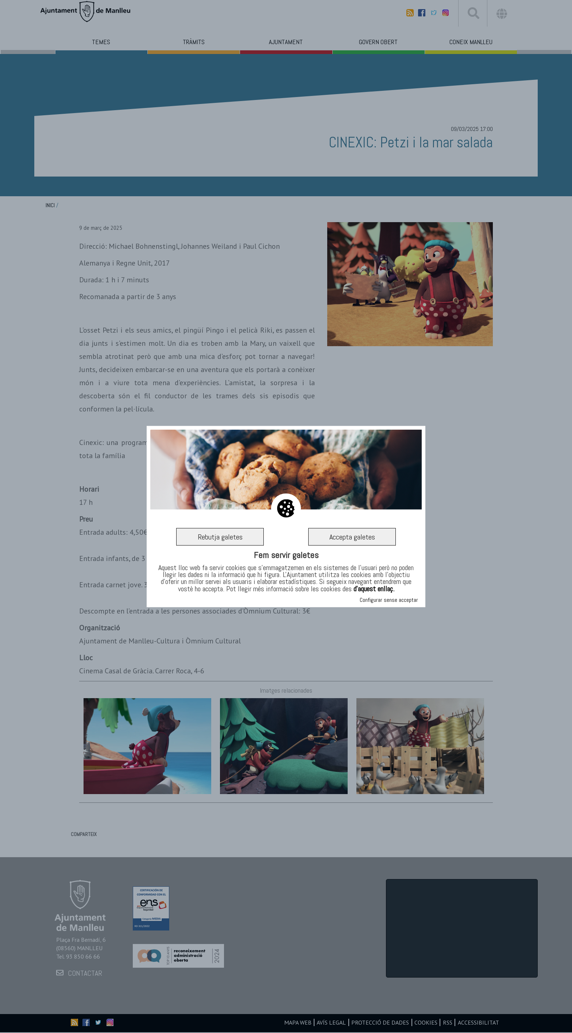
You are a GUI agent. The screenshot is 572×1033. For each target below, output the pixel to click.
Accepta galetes (352, 537)
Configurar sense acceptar (389, 600)
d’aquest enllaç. (373, 588)
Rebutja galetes (220, 537)
